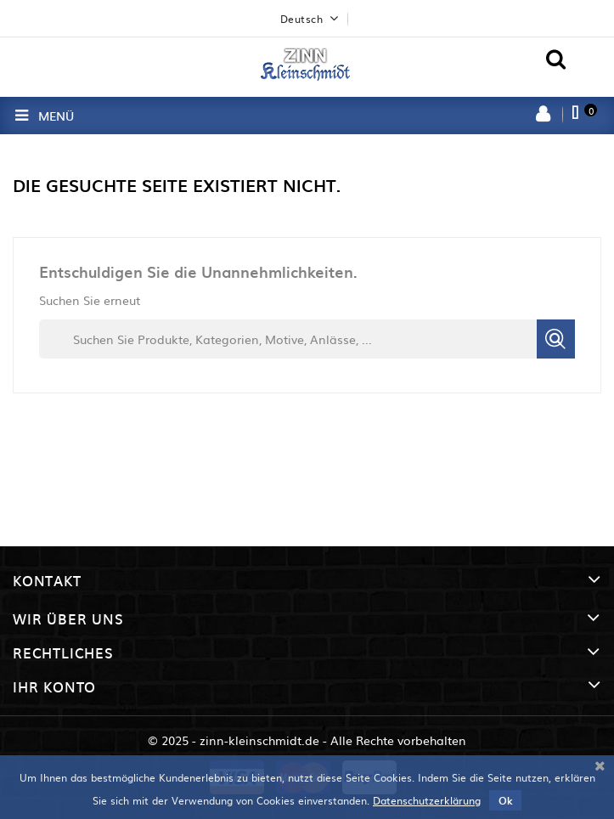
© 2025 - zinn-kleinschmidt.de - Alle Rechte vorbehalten (307, 739)
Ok (505, 800)
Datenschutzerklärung (427, 800)
